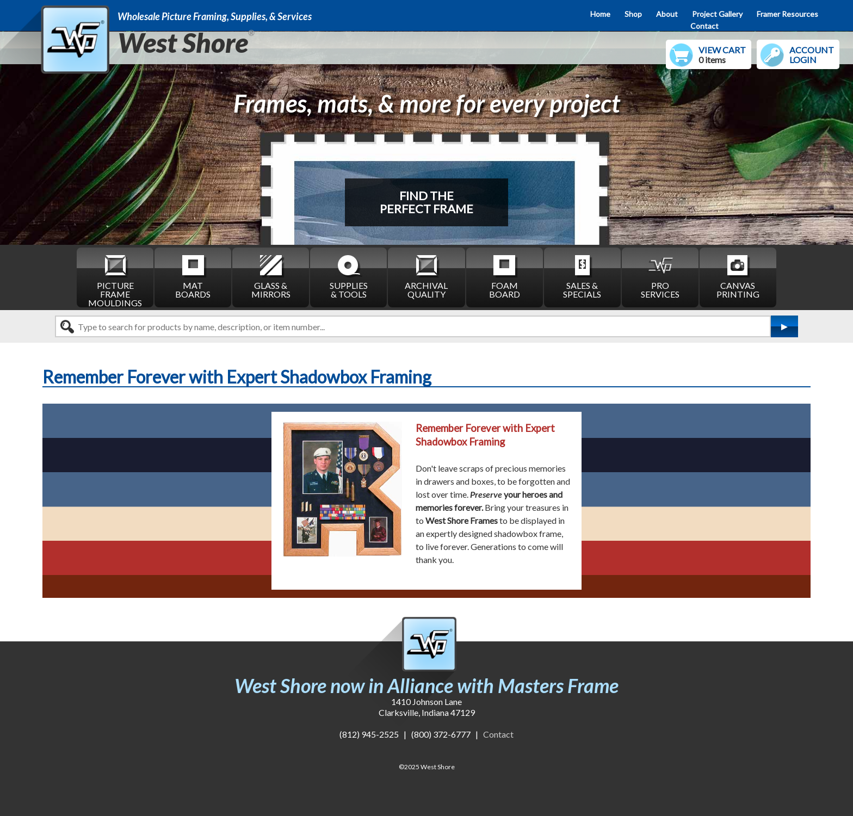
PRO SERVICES (660, 276)
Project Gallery (717, 13)
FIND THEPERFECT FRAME (426, 202)
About (667, 13)
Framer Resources (787, 13)
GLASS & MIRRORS (270, 276)
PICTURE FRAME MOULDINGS (115, 280)
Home (600, 13)
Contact (704, 25)
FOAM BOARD (504, 276)
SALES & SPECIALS (582, 276)
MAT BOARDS (193, 276)
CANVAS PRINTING (737, 276)
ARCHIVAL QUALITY (426, 276)
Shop (633, 13)
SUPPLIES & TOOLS (349, 276)
